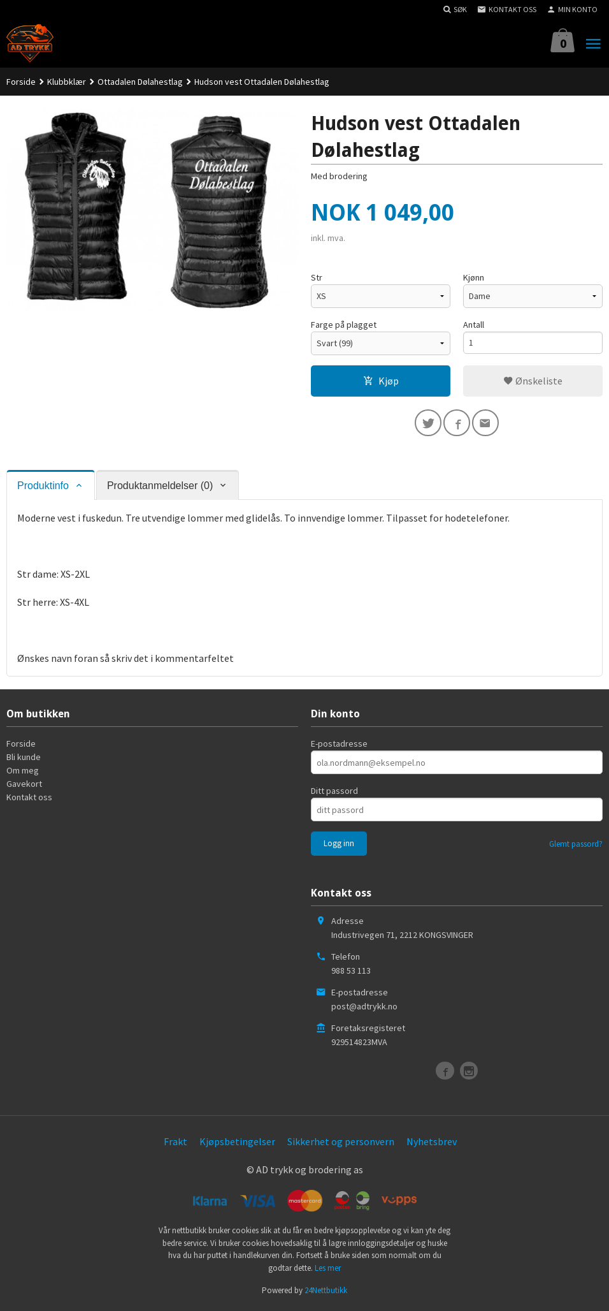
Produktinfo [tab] (43, 486)
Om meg (22, 772)
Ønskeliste (532, 380)
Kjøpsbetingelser (237, 1143)
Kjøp (381, 380)
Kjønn (473, 277)
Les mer (328, 1269)
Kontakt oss (29, 799)
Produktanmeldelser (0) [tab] (160, 486)
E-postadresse (339, 745)
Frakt (175, 1143)
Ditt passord (334, 792)
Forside (21, 81)
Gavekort (24, 785)
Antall (473, 324)
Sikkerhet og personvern (340, 1143)
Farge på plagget (343, 324)
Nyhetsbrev (431, 1143)
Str (316, 277)
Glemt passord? (576, 845)
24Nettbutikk (325, 1292)
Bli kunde (23, 759)
